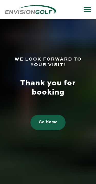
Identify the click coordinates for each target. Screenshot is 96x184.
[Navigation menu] (87, 9)
